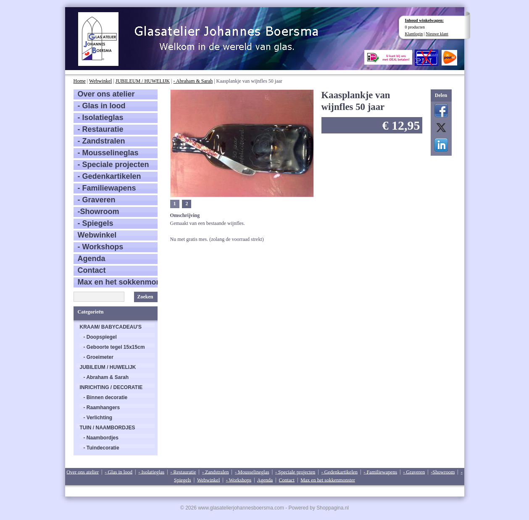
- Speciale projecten (113, 164)
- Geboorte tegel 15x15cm (114, 347)
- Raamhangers (102, 407)
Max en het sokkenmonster (118, 282)
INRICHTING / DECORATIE (111, 387)
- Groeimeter (98, 357)
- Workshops (101, 247)
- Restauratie (101, 129)
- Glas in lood (102, 106)
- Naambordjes (101, 438)
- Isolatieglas (101, 117)
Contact (92, 270)
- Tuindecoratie (101, 448)
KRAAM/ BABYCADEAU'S (111, 327)
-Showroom (98, 211)
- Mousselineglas (108, 153)
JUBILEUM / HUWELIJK (143, 81)
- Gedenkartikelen (109, 176)
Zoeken (145, 297)
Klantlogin (414, 33)
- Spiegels (95, 223)
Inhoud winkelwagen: (424, 20)
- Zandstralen (101, 141)
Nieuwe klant (437, 33)
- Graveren (97, 200)
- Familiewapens (107, 188)
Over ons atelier (106, 94)
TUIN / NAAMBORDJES (107, 428)
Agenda (91, 258)
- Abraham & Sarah (193, 81)
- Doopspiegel (100, 337)
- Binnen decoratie (106, 397)
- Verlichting (98, 418)
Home (80, 81)
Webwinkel (100, 81)
